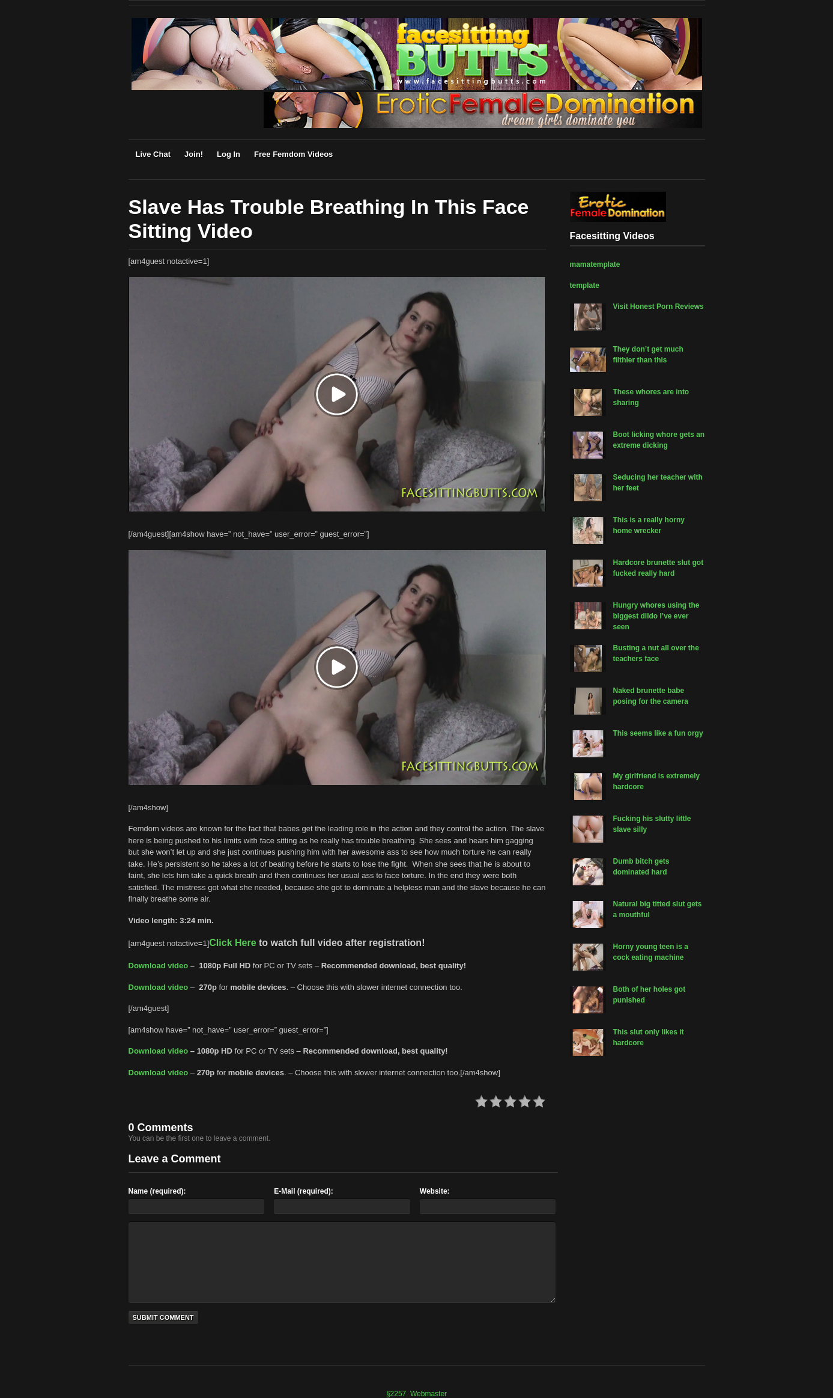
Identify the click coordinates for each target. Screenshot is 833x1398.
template (584, 285)
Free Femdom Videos (293, 154)
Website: (435, 1191)
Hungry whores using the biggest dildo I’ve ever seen (656, 616)
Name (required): (157, 1191)
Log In (228, 154)
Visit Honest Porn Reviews (658, 306)
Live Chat (153, 154)
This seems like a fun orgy (658, 733)
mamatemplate (595, 264)
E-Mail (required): (303, 1191)
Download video (159, 965)
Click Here (232, 943)
